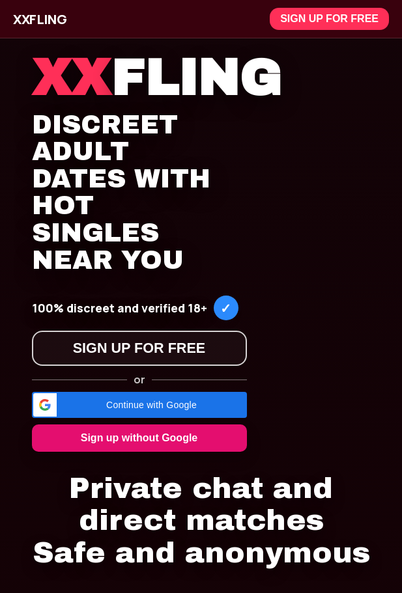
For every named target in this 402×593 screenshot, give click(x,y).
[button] (139, 405)
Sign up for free (329, 18)
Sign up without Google (139, 437)
